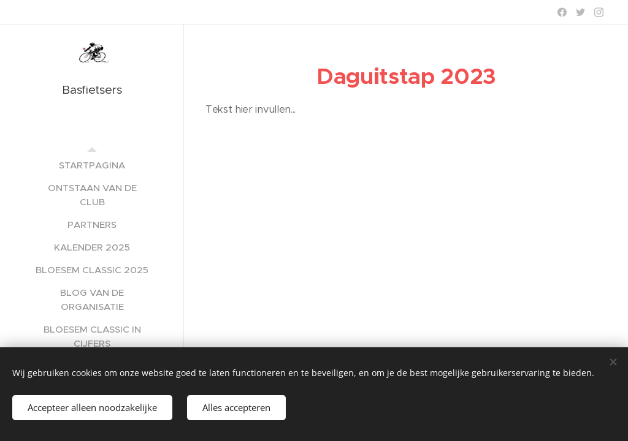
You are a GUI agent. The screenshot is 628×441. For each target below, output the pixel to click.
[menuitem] (92, 165)
